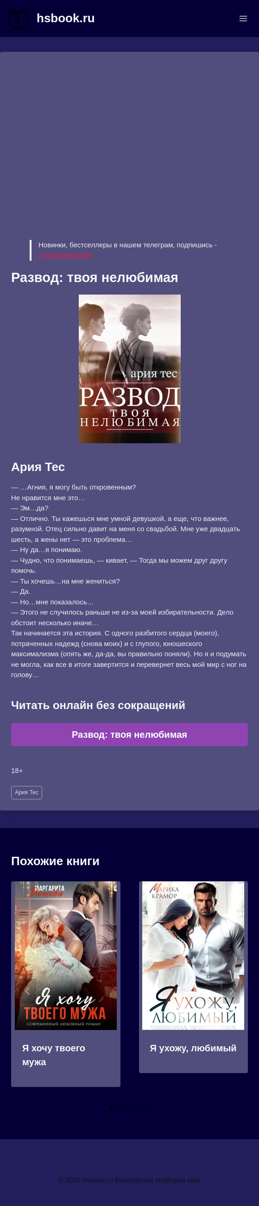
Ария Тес (26, 792)
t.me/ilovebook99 (64, 255)
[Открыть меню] (243, 18)
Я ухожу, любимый (193, 1048)
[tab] (111, 1108)
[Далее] (231, 991)
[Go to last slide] (27, 991)
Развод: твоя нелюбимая (129, 734)
